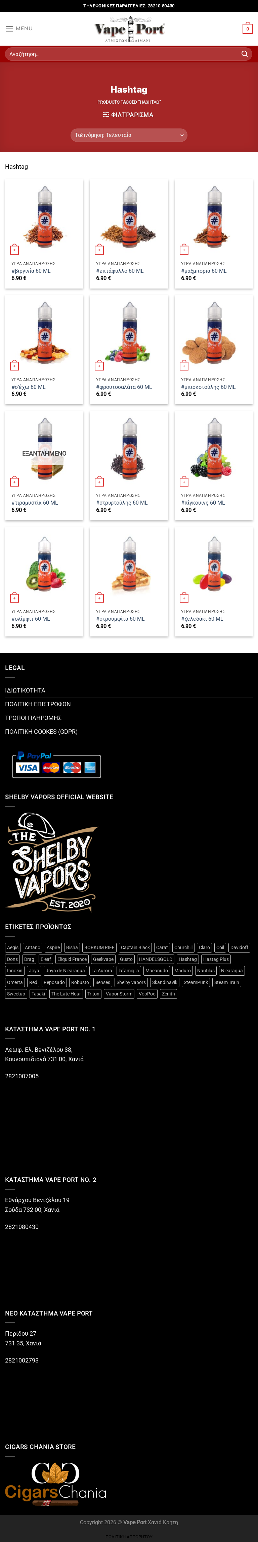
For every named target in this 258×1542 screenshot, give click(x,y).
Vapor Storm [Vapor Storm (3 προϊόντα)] (119, 993)
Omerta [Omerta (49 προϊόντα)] (15, 982)
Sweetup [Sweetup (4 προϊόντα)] (16, 993)
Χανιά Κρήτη (163, 1522)
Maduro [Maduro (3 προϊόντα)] (182, 970)
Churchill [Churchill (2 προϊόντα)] (183, 947)
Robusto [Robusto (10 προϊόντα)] (80, 982)
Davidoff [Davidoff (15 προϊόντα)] (239, 947)
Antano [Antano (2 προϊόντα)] (32, 947)
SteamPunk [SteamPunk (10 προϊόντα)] (196, 982)
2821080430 (22, 1227)
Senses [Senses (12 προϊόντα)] (102, 982)
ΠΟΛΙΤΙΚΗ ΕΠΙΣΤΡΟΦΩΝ (38, 704)
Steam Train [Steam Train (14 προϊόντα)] (226, 982)
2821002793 (22, 1360)
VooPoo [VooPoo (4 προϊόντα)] (147, 993)
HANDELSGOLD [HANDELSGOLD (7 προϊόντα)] (155, 959)
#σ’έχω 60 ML (28, 387)
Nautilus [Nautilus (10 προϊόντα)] (206, 970)
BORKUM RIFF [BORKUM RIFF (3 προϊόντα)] (99, 947)
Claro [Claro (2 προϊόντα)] (204, 947)
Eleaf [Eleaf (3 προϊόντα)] (46, 959)
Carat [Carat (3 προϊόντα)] (162, 947)
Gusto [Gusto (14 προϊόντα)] (126, 959)
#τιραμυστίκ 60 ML (34, 503)
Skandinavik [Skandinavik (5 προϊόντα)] (164, 982)
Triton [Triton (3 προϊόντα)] (93, 993)
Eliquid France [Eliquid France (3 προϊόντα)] (72, 959)
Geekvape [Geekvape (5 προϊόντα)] (103, 959)
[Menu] (19, 29)
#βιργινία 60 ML (31, 271)
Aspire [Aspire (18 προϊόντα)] (53, 947)
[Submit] (245, 53)
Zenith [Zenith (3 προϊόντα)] (168, 993)
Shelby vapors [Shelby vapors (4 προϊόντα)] (131, 982)
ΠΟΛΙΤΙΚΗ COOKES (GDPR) (41, 731)
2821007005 (22, 1076)
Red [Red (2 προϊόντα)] (33, 982)
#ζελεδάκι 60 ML (202, 619)
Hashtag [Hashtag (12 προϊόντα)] (188, 959)
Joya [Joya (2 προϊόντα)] (34, 970)
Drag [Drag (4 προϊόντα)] (29, 959)
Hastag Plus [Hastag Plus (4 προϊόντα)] (216, 959)
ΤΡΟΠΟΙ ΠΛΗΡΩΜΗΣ (33, 718)
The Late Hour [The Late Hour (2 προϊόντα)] (66, 993)
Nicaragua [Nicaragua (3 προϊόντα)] (232, 970)
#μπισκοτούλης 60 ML (208, 387)
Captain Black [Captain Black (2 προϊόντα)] (135, 947)
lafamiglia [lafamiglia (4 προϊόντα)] (129, 970)
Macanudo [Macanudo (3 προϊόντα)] (156, 970)
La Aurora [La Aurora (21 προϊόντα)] (101, 970)
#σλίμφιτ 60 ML (30, 619)
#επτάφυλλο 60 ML (120, 271)
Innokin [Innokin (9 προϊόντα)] (15, 970)
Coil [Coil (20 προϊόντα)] (220, 947)
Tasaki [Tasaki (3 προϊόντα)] (38, 993)
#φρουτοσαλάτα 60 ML (124, 387)
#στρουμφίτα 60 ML (120, 619)
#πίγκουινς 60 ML (203, 503)
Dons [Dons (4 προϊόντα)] (12, 959)
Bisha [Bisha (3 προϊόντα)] (72, 947)
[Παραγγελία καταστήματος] (129, 135)
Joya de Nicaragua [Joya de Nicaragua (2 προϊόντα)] (65, 970)
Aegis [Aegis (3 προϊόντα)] (12, 947)
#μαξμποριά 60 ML (204, 271)
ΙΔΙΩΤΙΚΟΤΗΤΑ (25, 690)
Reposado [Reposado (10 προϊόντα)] (54, 982)
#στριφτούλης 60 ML (122, 503)
